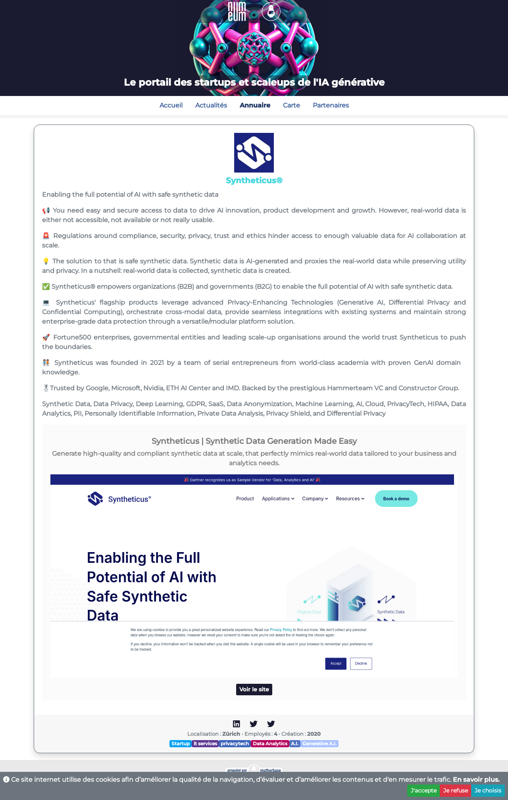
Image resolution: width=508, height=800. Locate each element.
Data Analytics (270, 743)
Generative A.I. (319, 743)
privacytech (235, 743)
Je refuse (455, 790)
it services (205, 743)
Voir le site (254, 689)
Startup (180, 743)
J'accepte (424, 790)
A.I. (294, 743)
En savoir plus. (476, 779)
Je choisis (488, 790)
